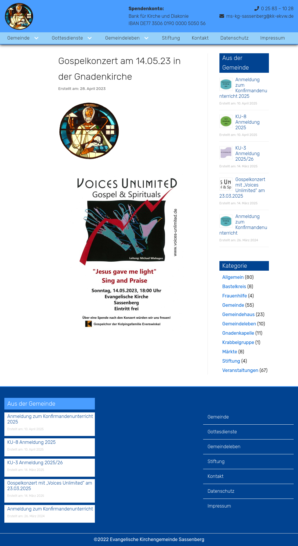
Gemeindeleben (239, 324)
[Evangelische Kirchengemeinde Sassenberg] (18, 16)
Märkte (229, 351)
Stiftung (171, 38)
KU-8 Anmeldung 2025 (247, 122)
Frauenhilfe (234, 296)
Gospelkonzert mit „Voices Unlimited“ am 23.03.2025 (242, 188)
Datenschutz (235, 38)
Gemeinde (233, 305)
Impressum (273, 38)
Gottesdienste (222, 432)
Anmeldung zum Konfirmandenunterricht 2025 (243, 88)
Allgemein (233, 277)
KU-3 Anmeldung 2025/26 (247, 153)
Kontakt (200, 38)
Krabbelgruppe (238, 342)
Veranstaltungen (240, 370)
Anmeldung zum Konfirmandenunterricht (243, 225)
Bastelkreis (234, 286)
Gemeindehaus (238, 314)
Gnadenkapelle (238, 333)
